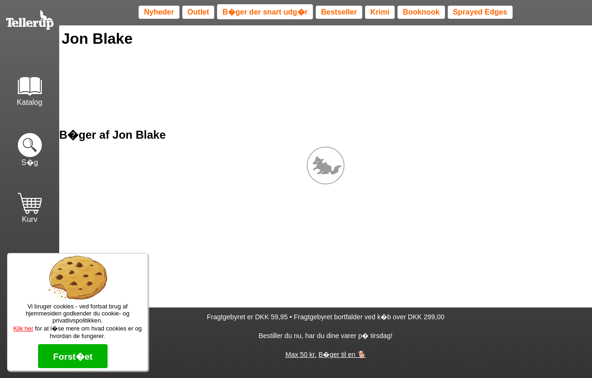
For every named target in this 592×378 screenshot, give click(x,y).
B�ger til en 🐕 (342, 354)
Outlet (198, 12)
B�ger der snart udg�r (264, 12)
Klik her (23, 328)
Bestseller (339, 12)
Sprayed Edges (480, 12)
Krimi (379, 12)
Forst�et (73, 357)
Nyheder (159, 12)
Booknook (421, 12)
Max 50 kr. (300, 354)
